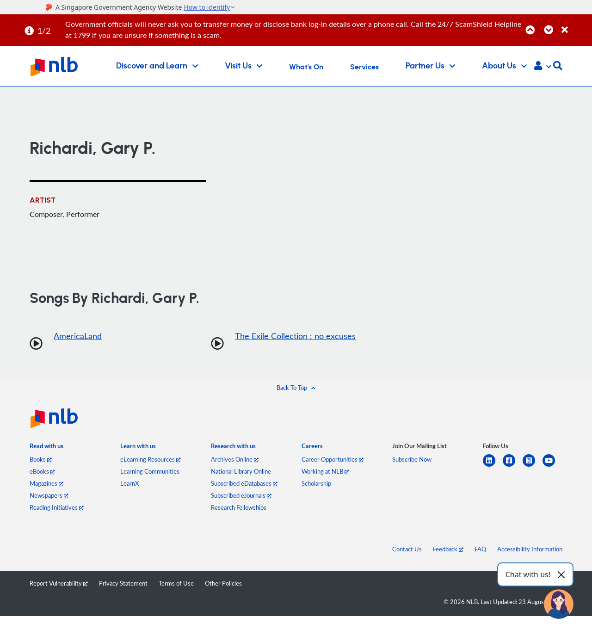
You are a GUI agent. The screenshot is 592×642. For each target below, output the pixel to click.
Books (41, 459)
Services (364, 67)
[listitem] (46, 448)
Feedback (448, 549)
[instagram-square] (533, 466)
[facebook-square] (513, 466)
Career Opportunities (333, 459)
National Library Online (241, 471)
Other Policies (223, 583)
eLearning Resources (150, 459)
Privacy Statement (123, 583)
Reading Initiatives (57, 507)
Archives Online (235, 459)
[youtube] (552, 466)
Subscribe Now (412, 459)
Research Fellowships (238, 507)
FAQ (480, 549)
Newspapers (49, 495)
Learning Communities (149, 471)
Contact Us (407, 549)
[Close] (575, 24)
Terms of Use (176, 583)
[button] (542, 66)
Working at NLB (325, 471)
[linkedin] (493, 466)
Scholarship (316, 483)
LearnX (129, 483)
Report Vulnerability (59, 583)
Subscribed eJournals (241, 495)
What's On (306, 67)
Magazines (46, 483)
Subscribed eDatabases (244, 483)
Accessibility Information (529, 549)
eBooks (42, 471)
